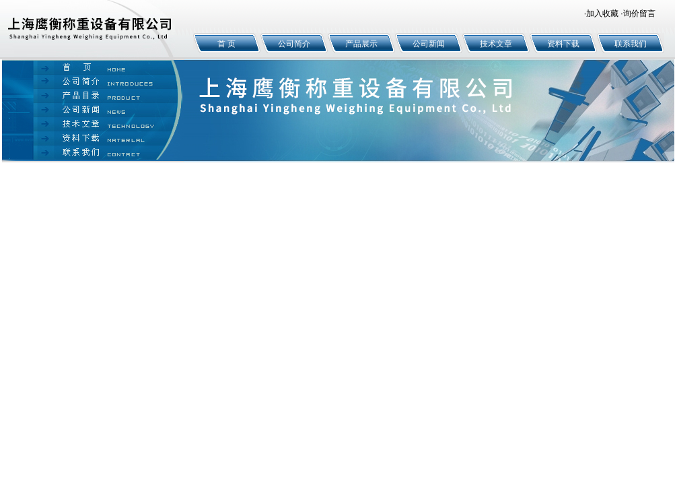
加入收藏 (602, 13)
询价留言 (639, 13)
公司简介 (294, 43)
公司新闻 (429, 43)
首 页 (226, 43)
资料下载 (563, 43)
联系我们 (630, 43)
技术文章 (496, 43)
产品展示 (361, 43)
